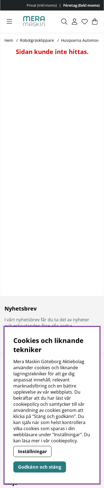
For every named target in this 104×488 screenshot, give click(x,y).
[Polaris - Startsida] (34, 22)
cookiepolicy (64, 441)
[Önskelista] (84, 21)
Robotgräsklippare (37, 40)
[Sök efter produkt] (64, 21)
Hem (8, 40)
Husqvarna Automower (82, 40)
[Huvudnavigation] (9, 21)
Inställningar (32, 451)
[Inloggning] (74, 21)
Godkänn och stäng (39, 467)
